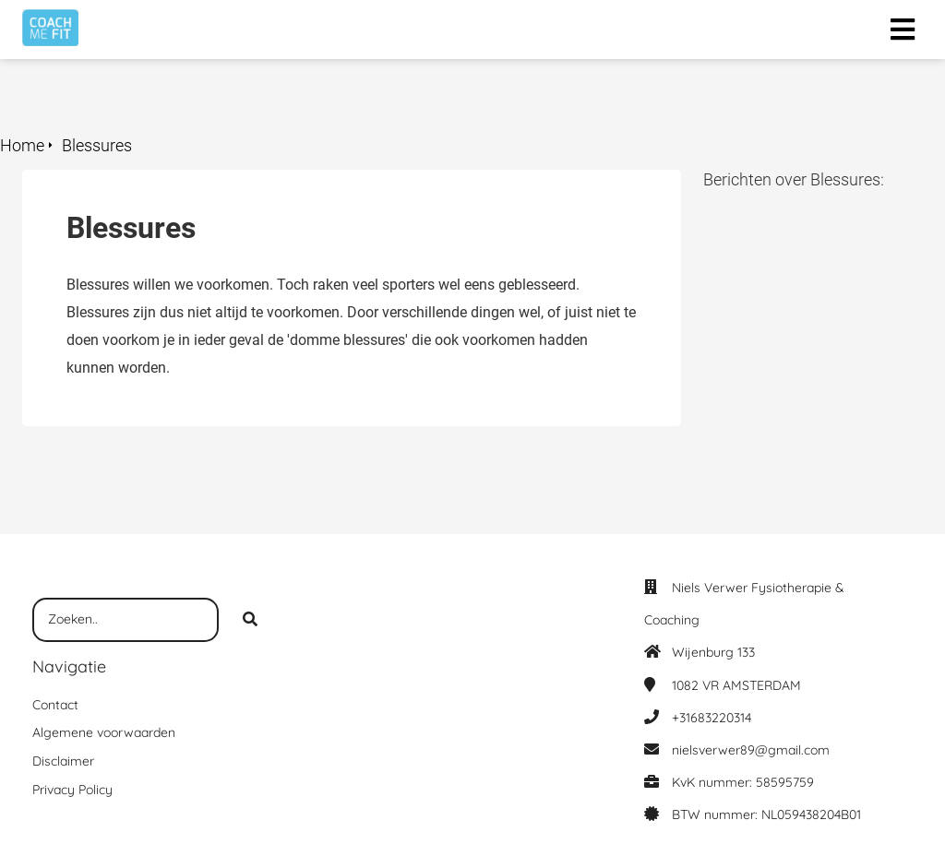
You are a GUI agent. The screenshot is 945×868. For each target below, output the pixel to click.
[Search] (250, 620)
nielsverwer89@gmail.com (751, 750)
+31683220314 (711, 717)
